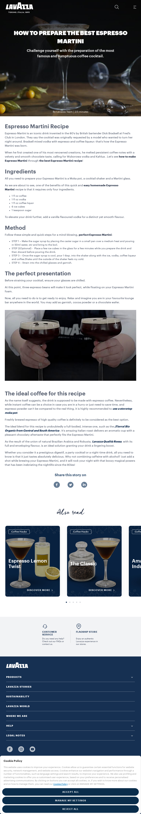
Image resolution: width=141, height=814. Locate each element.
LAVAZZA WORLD (18, 706)
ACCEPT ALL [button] (70, 792)
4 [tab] (76, 602)
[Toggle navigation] (134, 7)
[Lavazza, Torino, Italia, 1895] (17, 7)
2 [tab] (70, 602)
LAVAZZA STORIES (19, 687)
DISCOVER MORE (41, 590)
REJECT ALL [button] (70, 809)
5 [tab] (80, 602)
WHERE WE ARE (16, 716)
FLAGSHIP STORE (86, 632)
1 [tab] (66, 602)
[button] (117, 7)
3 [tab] (73, 602)
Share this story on (70, 475)
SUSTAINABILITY (18, 696)
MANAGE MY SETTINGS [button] (70, 800)
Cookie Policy (60, 784)
